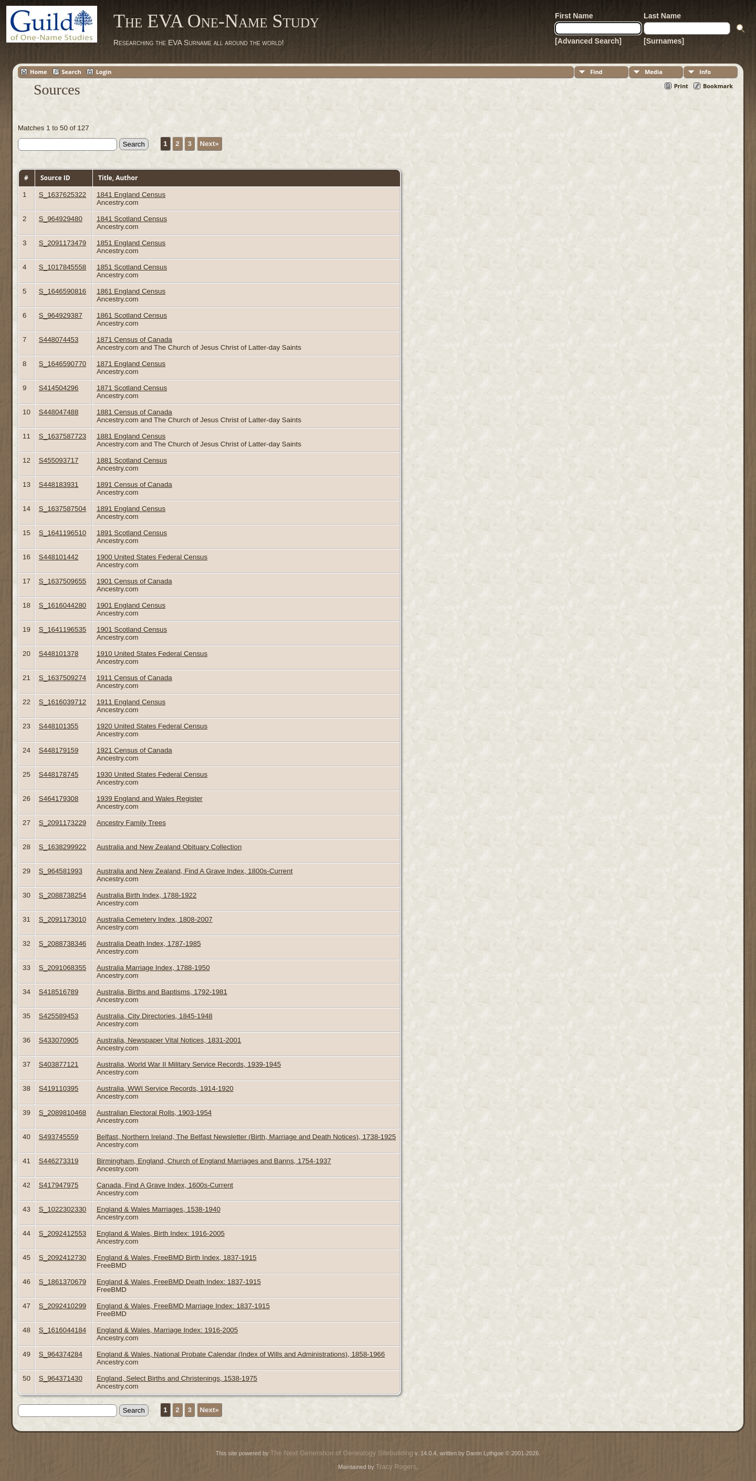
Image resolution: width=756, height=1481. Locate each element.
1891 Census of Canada (134, 484)
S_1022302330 (62, 1209)
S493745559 (59, 1137)
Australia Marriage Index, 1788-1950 (153, 968)
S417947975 (59, 1185)
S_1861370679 (62, 1282)
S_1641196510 (62, 533)
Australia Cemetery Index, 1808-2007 (155, 919)
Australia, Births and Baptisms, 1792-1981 (162, 992)
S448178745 (59, 774)
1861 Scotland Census (132, 315)
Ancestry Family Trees (131, 823)
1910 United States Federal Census (152, 654)
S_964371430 (60, 1378)
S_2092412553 (62, 1233)
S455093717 (59, 460)
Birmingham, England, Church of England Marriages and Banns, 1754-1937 (214, 1161)
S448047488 (59, 412)
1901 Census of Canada (134, 581)
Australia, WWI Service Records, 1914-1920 (165, 1088)
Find (596, 72)
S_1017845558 (62, 267)
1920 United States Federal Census (152, 726)
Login (104, 72)
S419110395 (59, 1088)
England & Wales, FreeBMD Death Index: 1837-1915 (179, 1282)
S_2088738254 (62, 895)
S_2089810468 (62, 1113)
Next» (209, 144)
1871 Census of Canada (134, 339)
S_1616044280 (62, 605)
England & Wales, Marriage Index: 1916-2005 (167, 1330)
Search (71, 72)
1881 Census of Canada (134, 412)
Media (654, 72)
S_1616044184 (62, 1330)
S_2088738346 (62, 943)
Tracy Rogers (395, 1466)
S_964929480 (60, 219)
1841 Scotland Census (132, 219)
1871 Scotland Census (132, 388)
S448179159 (59, 750)
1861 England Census (131, 291)
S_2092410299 (62, 1306)
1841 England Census (131, 195)
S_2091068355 (62, 968)
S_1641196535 (62, 629)
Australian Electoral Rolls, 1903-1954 (154, 1113)
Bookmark (718, 86)
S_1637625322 (62, 195)
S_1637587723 (62, 436)
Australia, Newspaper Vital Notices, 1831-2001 (169, 1040)
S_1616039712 (62, 702)
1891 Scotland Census (132, 533)
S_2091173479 (62, 243)
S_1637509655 (62, 581)
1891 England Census (131, 509)
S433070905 (59, 1040)
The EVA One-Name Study (216, 21)
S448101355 (59, 726)
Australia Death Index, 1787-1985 (149, 943)
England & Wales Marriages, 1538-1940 (158, 1209)
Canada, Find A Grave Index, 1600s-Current (165, 1185)
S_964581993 (60, 871)
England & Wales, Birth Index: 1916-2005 (161, 1233)
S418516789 (59, 992)
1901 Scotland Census (132, 629)
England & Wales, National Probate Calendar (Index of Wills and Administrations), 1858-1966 (241, 1354)
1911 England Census (131, 702)
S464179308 (59, 798)
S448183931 (59, 484)
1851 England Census (131, 243)
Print (681, 86)
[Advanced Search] (588, 41)
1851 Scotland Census (132, 267)
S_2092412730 (62, 1257)
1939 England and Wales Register (150, 798)
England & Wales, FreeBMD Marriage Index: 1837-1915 (183, 1306)
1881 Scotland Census (132, 460)
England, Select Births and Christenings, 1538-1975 (177, 1378)
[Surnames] (664, 41)
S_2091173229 (62, 823)
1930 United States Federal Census (152, 774)
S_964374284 (60, 1354)
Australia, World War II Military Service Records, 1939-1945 (189, 1064)
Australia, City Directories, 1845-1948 (155, 1016)
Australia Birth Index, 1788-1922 (146, 895)
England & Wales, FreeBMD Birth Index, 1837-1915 (177, 1257)
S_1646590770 (62, 364)
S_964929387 (60, 315)
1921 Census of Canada (134, 750)
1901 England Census (131, 605)
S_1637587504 (62, 509)
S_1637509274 (62, 678)
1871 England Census (131, 364)
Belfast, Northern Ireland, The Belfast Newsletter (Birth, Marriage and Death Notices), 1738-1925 (246, 1137)
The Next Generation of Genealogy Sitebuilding (341, 1453)
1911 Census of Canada (134, 678)
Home (38, 72)
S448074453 (59, 339)
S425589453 (59, 1016)
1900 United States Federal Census (152, 557)
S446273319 (59, 1161)
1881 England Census (131, 436)
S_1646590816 (62, 291)
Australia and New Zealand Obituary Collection (169, 847)
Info (705, 72)
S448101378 (59, 654)
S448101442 (59, 557)
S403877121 (59, 1064)
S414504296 (59, 388)
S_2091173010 (62, 919)
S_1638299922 (62, 847)
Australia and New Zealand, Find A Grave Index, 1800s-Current (194, 871)
